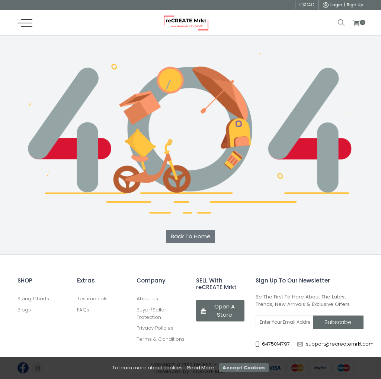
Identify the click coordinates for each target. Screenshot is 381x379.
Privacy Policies (155, 327)
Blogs (24, 309)
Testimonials (92, 298)
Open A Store (217, 311)
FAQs (83, 309)
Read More (200, 367)
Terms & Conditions (161, 339)
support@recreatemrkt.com (340, 343)
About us (147, 298)
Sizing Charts (33, 298)
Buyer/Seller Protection (151, 313)
